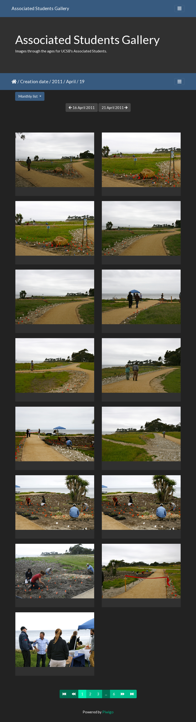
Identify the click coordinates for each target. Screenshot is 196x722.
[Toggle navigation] (179, 8)
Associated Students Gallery (40, 8)
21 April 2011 (115, 107)
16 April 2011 (82, 107)
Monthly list (28, 96)
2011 (57, 81)
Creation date (34, 81)
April (71, 81)
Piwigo (108, 712)
